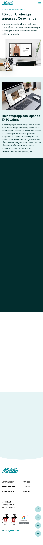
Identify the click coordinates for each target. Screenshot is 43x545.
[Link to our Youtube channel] (38, 533)
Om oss (26, 482)
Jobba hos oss (8, 486)
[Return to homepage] (7, 3)
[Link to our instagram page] (38, 517)
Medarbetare (8, 491)
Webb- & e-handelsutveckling (14, 9)
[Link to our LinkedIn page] (38, 525)
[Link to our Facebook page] (38, 509)
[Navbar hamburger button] (39, 3)
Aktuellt (26, 486)
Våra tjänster (8, 482)
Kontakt (27, 491)
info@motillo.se (10, 530)
